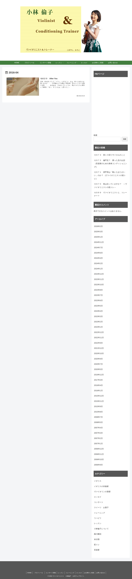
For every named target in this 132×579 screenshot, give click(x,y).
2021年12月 (99, 348)
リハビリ (97, 518)
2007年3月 (98, 433)
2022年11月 (99, 338)
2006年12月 (99, 449)
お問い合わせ (100, 573)
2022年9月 (98, 343)
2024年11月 (99, 242)
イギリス (97, 481)
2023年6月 (98, 300)
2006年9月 (98, 465)
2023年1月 (98, 327)
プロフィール (39, 573)
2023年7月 (98, 295)
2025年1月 (98, 237)
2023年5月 (98, 306)
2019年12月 (99, 375)
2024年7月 (98, 248)
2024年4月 (98, 258)
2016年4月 (98, 385)
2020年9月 (98, 359)
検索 (95, 135)
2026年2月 (98, 226)
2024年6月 (98, 253)
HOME (29, 573)
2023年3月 (98, 316)
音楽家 (97, 550)
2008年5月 (98, 422)
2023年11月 (99, 279)
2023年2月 (98, 322)
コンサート (98, 502)
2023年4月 (98, 311)
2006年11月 (99, 454)
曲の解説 (97, 534)
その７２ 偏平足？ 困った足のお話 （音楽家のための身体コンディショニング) (110, 163)
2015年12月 (99, 396)
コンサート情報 (51, 573)
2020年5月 (98, 369)
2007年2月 (98, 438)
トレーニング (99, 513)
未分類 (97, 539)
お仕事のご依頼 (89, 573)
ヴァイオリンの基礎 (102, 492)
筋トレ (97, 545)
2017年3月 (98, 380)
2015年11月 (99, 401)
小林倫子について (101, 529)
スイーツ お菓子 (101, 507)
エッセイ (97, 497)
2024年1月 (98, 269)
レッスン (97, 523)
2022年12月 (99, 332)
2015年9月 (98, 406)
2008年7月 (98, 417)
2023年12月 (99, 274)
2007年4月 (98, 428)
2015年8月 (98, 412)
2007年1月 (98, 444)
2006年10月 (99, 459)
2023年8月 (98, 290)
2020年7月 (98, 364)
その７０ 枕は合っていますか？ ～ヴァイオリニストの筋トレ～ (110, 185)
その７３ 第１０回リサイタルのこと (109, 155)
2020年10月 (99, 353)
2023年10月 (99, 285)
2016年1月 (98, 391)
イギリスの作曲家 (101, 486)
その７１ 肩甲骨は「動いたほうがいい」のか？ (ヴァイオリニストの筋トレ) (110, 175)
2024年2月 (98, 263)
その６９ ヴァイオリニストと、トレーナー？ (110, 194)
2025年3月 (98, 232)
